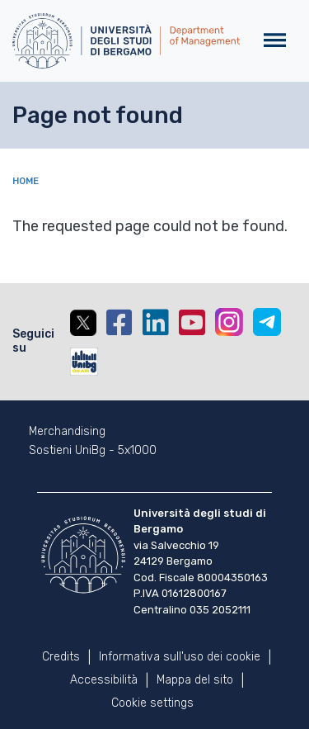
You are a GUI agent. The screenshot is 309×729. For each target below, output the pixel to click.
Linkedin (156, 323)
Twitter (83, 323)
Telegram (267, 322)
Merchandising (67, 431)
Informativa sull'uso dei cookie (179, 657)
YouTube (192, 323)
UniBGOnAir (84, 362)
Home (25, 181)
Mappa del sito (195, 680)
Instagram (229, 322)
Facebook (119, 323)
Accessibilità (104, 680)
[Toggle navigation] (275, 41)
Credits (61, 657)
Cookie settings (152, 703)
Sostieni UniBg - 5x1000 (93, 450)
